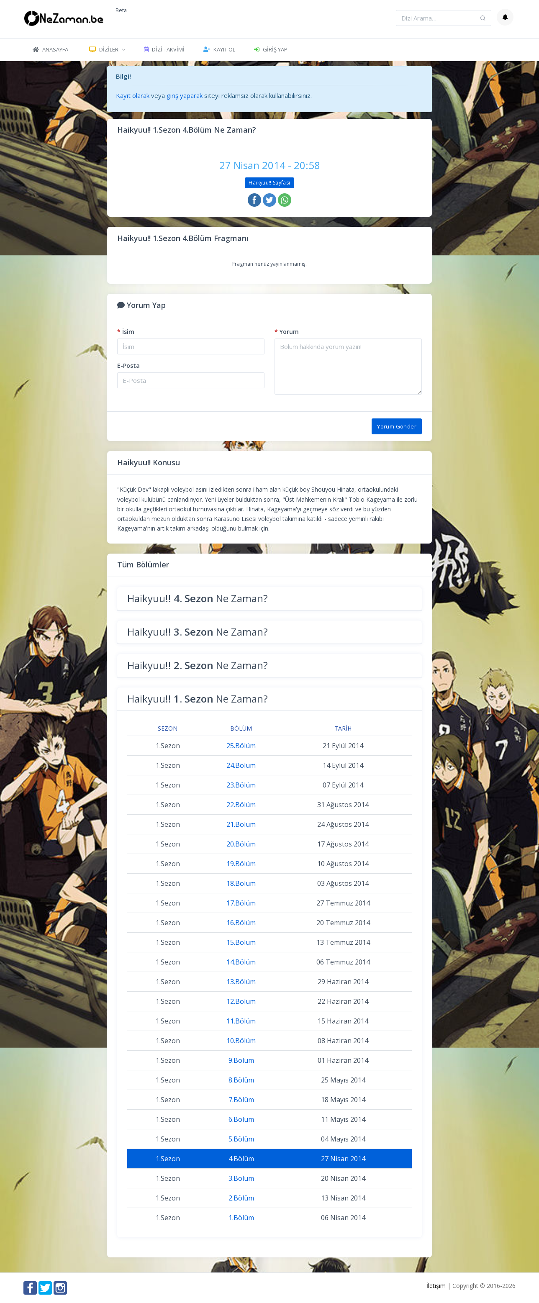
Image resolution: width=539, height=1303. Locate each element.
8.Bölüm (241, 1080)
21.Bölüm (241, 824)
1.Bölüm (241, 1217)
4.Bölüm (241, 1158)
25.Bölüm (241, 745)
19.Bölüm (241, 863)
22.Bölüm (241, 804)
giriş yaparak (185, 95)
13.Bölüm (241, 981)
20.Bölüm (241, 844)
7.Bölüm (241, 1099)
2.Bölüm (241, 1198)
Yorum (287, 332)
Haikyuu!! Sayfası (269, 182)
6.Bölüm (241, 1119)
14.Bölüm (241, 962)
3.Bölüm (241, 1178)
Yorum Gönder (396, 426)
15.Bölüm (241, 942)
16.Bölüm (241, 922)
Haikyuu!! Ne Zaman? (197, 598)
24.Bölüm (241, 765)
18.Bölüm (241, 883)
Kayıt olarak (132, 95)
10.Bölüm (241, 1040)
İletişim (436, 1286)
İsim (125, 332)
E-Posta (128, 365)
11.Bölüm (241, 1021)
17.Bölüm (241, 903)
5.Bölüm (241, 1139)
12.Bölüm (241, 1001)
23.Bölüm (241, 785)
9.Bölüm (241, 1060)
